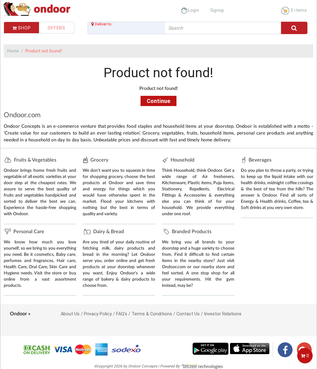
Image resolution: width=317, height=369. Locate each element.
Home (13, 51)
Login (189, 10)
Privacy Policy (98, 314)
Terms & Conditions (152, 314)
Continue (158, 100)
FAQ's (121, 314)
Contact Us (188, 314)
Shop (21, 28)
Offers (56, 28)
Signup (217, 10)
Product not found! (43, 51)
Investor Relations (222, 314)
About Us (70, 314)
